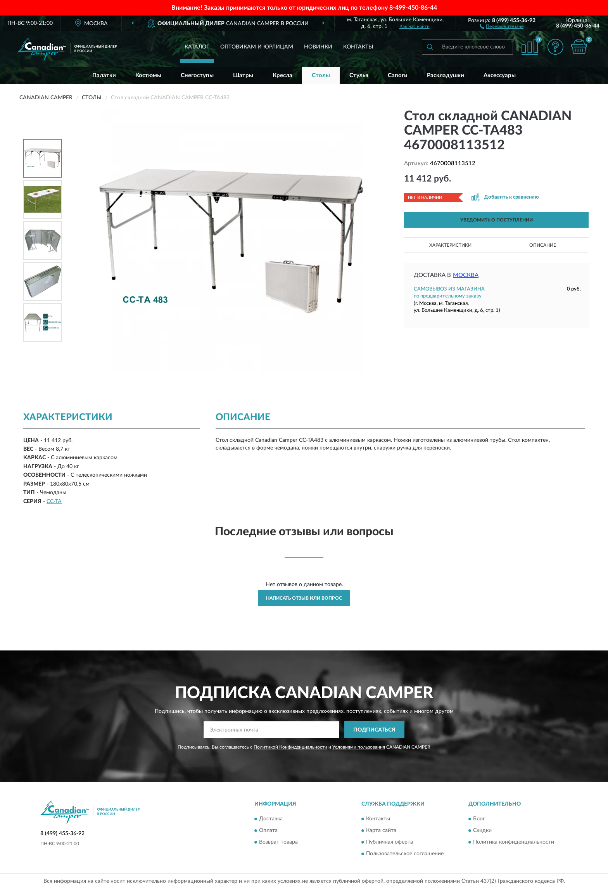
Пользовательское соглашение (405, 853)
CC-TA (54, 501)
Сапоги (398, 75)
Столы (321, 75)
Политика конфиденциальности (513, 842)
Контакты (358, 47)
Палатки (104, 75)
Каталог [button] (197, 47)
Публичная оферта (389, 842)
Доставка (271, 819)
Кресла (282, 75)
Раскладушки (445, 75)
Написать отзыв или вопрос (304, 598)
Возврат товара (278, 842)
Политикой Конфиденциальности (290, 747)
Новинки (318, 47)
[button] (501, 26)
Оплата (268, 830)
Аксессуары (500, 75)
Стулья (358, 75)
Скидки (482, 830)
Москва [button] (465, 275)
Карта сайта (381, 830)
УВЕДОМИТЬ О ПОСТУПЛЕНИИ (496, 220)
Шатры (243, 75)
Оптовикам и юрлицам (256, 47)
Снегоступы (197, 75)
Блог (479, 819)
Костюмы (148, 75)
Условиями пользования (358, 747)
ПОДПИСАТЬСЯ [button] (374, 730)
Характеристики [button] (450, 245)
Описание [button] (542, 245)
